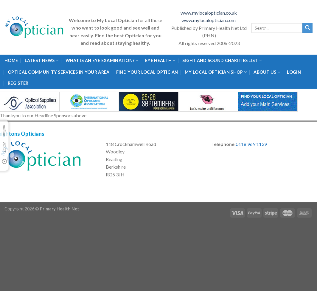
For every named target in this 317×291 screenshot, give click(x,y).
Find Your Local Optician (147, 72)
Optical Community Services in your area (58, 72)
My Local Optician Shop (216, 72)
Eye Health (160, 60)
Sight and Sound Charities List (222, 60)
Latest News (42, 60)
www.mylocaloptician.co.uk (209, 13)
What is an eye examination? (102, 60)
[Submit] (307, 28)
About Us (267, 72)
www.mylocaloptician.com (209, 20)
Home (11, 60)
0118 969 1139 (251, 144)
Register (18, 83)
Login (294, 72)
